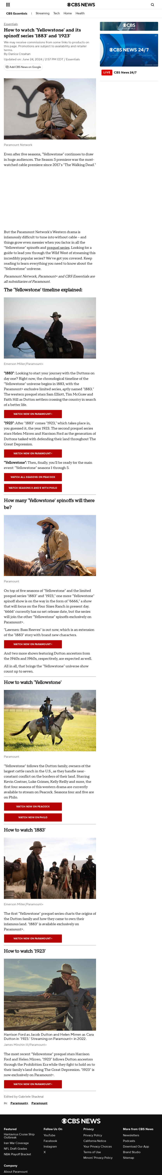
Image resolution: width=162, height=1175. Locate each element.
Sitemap (128, 1157)
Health (80, 13)
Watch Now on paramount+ (33, 414)
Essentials (11, 24)
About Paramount (16, 1171)
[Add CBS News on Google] (23, 67)
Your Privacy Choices (97, 1146)
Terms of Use (92, 1152)
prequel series (58, 248)
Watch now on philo (32, 817)
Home (68, 13)
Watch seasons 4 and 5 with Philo (33, 488)
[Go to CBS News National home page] (81, 5)
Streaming (42, 13)
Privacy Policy (92, 1135)
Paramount (39, 1103)
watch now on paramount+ (33, 453)
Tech (56, 13)
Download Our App (136, 1146)
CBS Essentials (16, 13)
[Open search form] (152, 5)
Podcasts (129, 1140)
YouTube (49, 1135)
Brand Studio (131, 1152)
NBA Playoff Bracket (17, 1154)
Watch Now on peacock (33, 806)
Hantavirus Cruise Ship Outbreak (19, 1136)
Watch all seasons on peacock (33, 477)
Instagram (50, 1146)
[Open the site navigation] (31, 4)
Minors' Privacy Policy (98, 1157)
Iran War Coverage (16, 1143)
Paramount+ (19, 1103)
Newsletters (131, 1135)
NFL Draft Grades (15, 1148)
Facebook (50, 1140)
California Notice (94, 1140)
